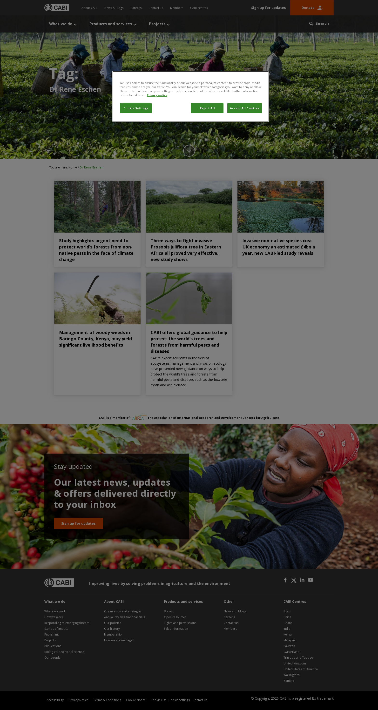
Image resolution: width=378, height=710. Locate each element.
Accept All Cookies (244, 108)
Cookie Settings (135, 108)
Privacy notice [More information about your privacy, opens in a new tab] (157, 95)
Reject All (207, 108)
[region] (190, 96)
